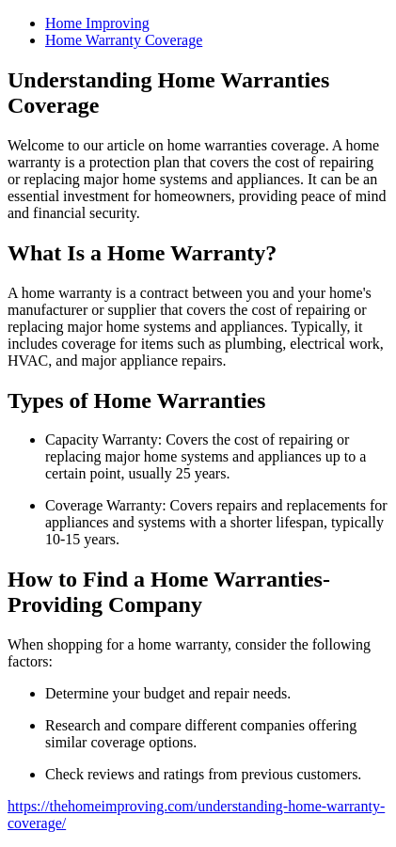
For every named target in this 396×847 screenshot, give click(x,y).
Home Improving (97, 23)
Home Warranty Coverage (123, 40)
